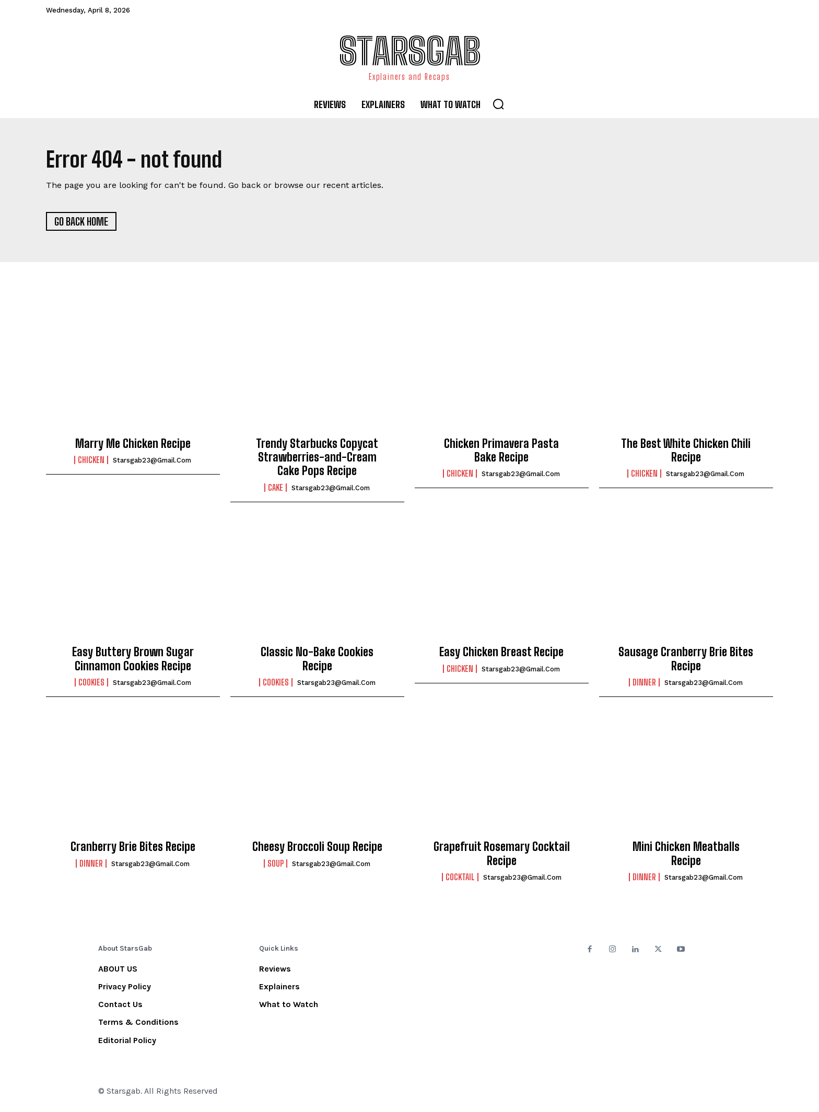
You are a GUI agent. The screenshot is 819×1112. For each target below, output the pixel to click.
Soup (275, 864)
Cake (275, 488)
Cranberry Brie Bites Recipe (133, 848)
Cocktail (460, 878)
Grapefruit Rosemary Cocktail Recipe (502, 854)
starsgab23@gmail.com (152, 461)
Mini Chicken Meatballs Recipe (686, 854)
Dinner (644, 683)
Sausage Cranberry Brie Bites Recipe (685, 659)
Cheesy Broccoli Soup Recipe (317, 848)
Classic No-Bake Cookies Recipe (317, 659)
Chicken (91, 461)
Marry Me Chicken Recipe (133, 444)
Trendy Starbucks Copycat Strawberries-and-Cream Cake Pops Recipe (317, 458)
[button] (498, 103)
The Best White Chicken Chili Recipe (686, 451)
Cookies (91, 683)
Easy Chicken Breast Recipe (501, 653)
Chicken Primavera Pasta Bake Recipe (501, 451)
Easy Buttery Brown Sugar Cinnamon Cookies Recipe (133, 659)
